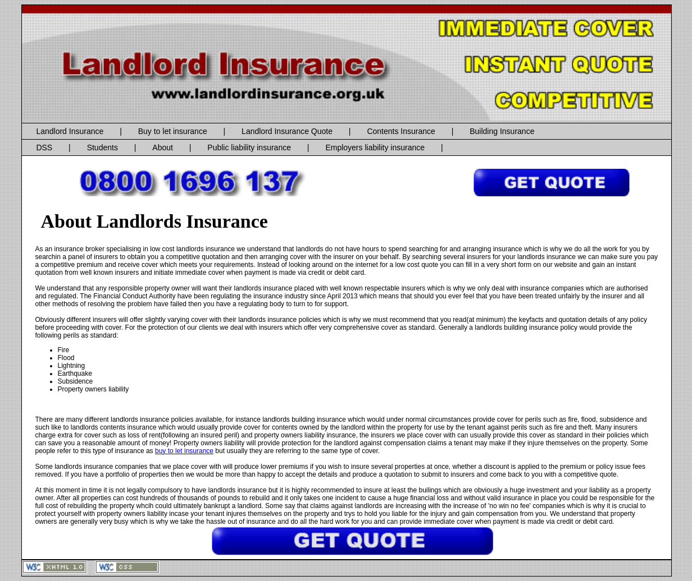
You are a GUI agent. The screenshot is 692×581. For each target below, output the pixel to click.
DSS (44, 147)
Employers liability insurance (375, 147)
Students (102, 147)
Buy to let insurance (172, 131)
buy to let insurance (184, 451)
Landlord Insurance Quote (287, 131)
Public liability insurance (249, 147)
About (162, 147)
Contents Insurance (401, 131)
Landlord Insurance (69, 131)
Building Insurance (502, 131)
